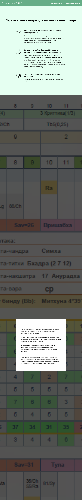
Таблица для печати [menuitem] (57, 3)
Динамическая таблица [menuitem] (73, 3)
